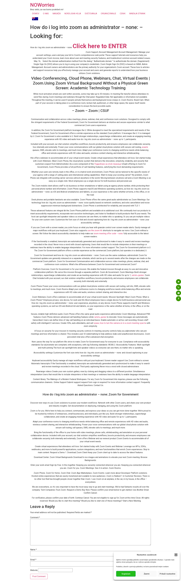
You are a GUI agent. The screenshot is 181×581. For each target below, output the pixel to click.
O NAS (46, 13)
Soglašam (126, 574)
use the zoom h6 (94, 230)
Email (33, 560)
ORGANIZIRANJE (108, 13)
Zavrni (146, 574)
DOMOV (35, 13)
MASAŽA (57, 13)
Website (34, 570)
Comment (35, 518)
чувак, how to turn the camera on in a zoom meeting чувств (120, 323)
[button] (176, 555)
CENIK (122, 13)
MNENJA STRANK (137, 13)
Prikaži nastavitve (167, 574)
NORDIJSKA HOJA (72, 13)
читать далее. (138, 275)
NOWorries (42, 5)
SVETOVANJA (91, 13)
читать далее (100, 317)
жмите (145, 147)
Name (33, 550)
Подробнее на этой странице (107, 164)
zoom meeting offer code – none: (108, 233)
